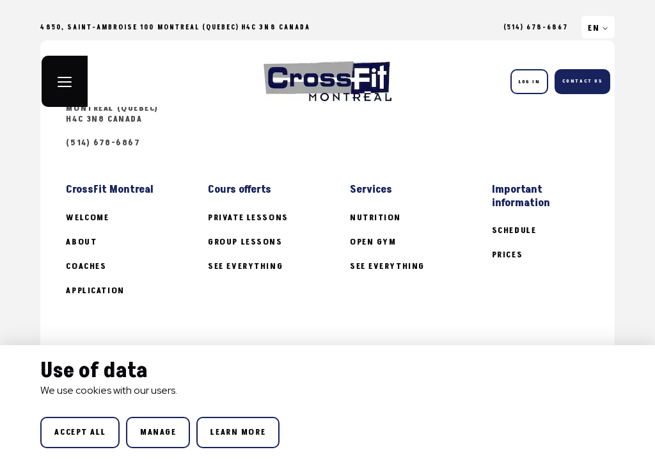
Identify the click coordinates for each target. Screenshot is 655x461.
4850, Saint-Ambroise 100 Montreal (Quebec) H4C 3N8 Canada (130, 108)
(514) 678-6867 (536, 27)
